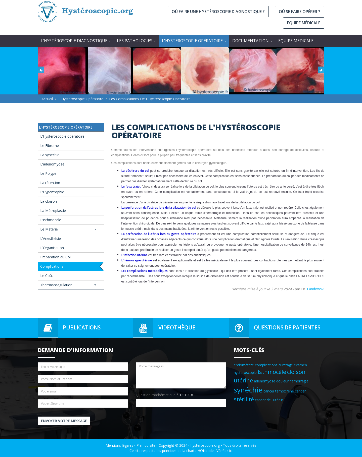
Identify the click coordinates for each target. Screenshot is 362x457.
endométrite (244, 365)
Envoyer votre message (64, 420)
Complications (51, 266)
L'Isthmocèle (50, 219)
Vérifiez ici (224, 450)
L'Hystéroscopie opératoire (194, 40)
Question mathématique (157, 394)
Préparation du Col (55, 257)
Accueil (47, 98)
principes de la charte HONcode (188, 450)
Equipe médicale (303, 23)
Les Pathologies (136, 40)
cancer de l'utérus (269, 399)
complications (266, 365)
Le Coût (46, 275)
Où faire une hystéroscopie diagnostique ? (218, 11)
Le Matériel (68, 229)
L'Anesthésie (50, 238)
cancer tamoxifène (278, 391)
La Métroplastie (53, 210)
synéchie (248, 389)
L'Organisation (52, 247)
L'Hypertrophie (52, 192)
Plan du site (146, 445)
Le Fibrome (49, 145)
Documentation (252, 40)
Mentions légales (119, 445)
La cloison (48, 201)
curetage (286, 365)
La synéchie (49, 154)
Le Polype (48, 173)
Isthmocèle (272, 372)
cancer (300, 391)
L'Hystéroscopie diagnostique (76, 40)
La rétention (50, 182)
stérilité (244, 399)
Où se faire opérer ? (299, 11)
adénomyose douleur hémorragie (281, 381)
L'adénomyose (52, 164)
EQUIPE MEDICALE (295, 40)
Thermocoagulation (68, 284)
